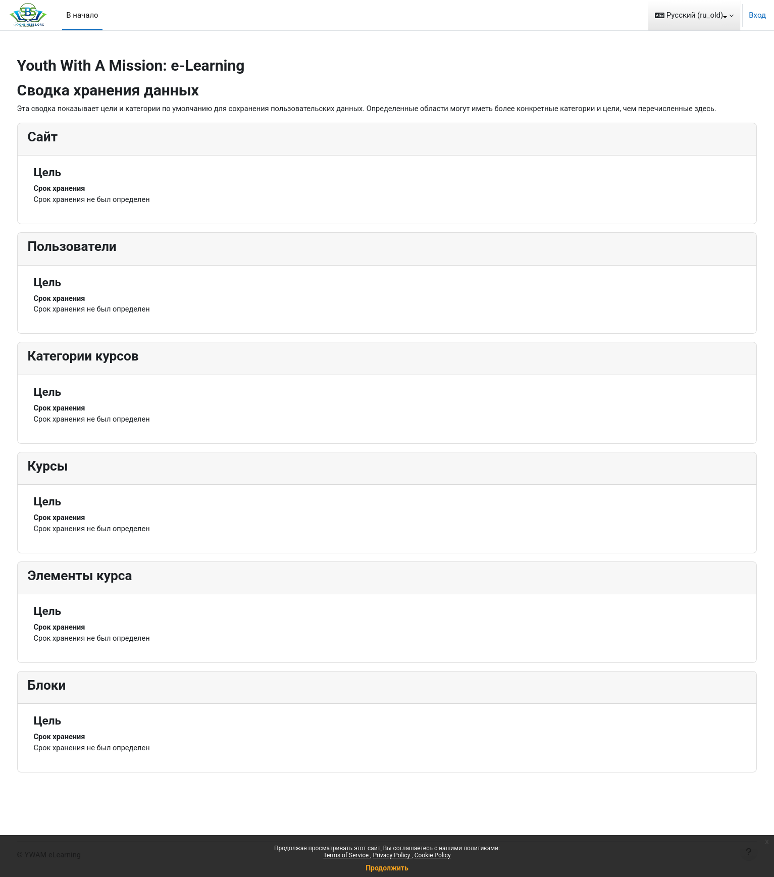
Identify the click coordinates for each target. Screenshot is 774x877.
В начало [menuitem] (82, 15)
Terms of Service (346, 855)
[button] (694, 15)
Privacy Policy (392, 855)
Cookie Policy (433, 855)
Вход (757, 15)
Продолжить (387, 868)
